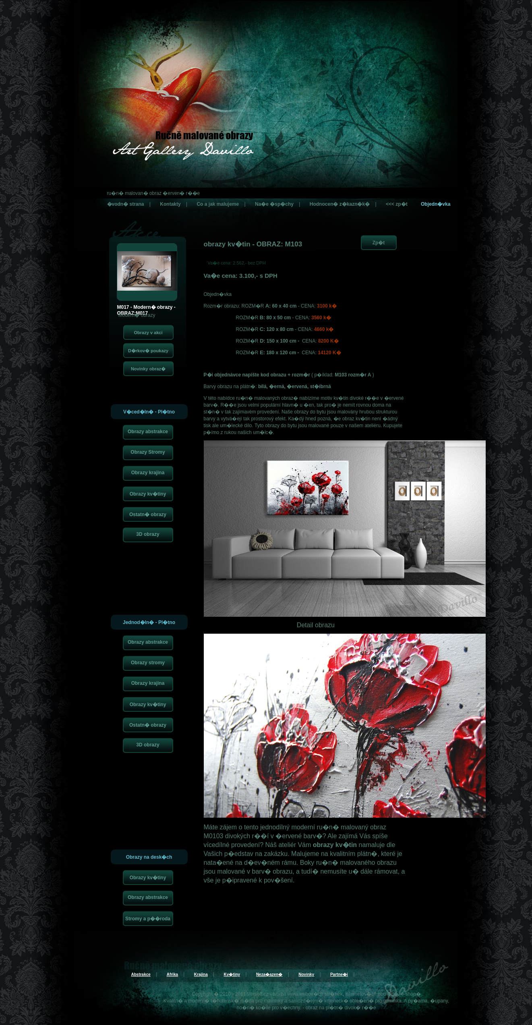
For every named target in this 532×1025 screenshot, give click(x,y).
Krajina (201, 974)
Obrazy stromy (148, 662)
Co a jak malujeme (218, 204)
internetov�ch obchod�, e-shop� (382, 994)
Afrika (172, 974)
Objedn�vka (435, 204)
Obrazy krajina (148, 472)
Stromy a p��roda (147, 919)
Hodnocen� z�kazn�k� (340, 204)
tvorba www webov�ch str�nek (307, 994)
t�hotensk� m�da (232, 1001)
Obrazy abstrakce (148, 431)
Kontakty (170, 204)
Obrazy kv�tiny (148, 494)
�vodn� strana (125, 204)
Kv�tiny (232, 974)
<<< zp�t (397, 204)
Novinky (306, 974)
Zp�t (379, 243)
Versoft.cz (258, 994)
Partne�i (339, 974)
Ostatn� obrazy (147, 514)
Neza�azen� (269, 974)
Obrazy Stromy (147, 452)
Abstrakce (141, 974)
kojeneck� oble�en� (349, 1001)
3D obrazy (147, 534)
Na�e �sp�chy (274, 204)
